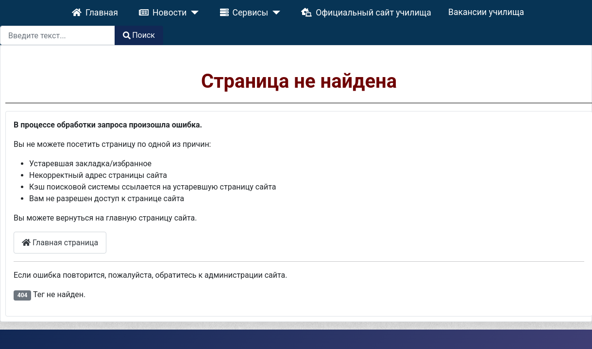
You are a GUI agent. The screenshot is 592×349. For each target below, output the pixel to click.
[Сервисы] (200, 10)
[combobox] (486, 10)
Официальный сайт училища (267, 10)
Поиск (568, 10)
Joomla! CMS (243, 308)
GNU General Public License (542, 308)
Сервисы (176, 10)
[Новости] (139, 10)
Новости (115, 10)
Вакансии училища (356, 10)
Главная (64, 10)
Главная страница (74, 192)
